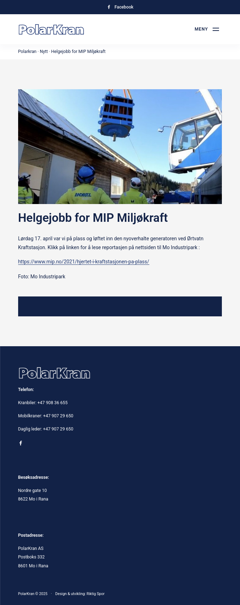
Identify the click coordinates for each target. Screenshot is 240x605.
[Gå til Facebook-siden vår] (120, 7)
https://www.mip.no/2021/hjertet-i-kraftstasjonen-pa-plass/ (83, 261)
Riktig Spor (95, 593)
